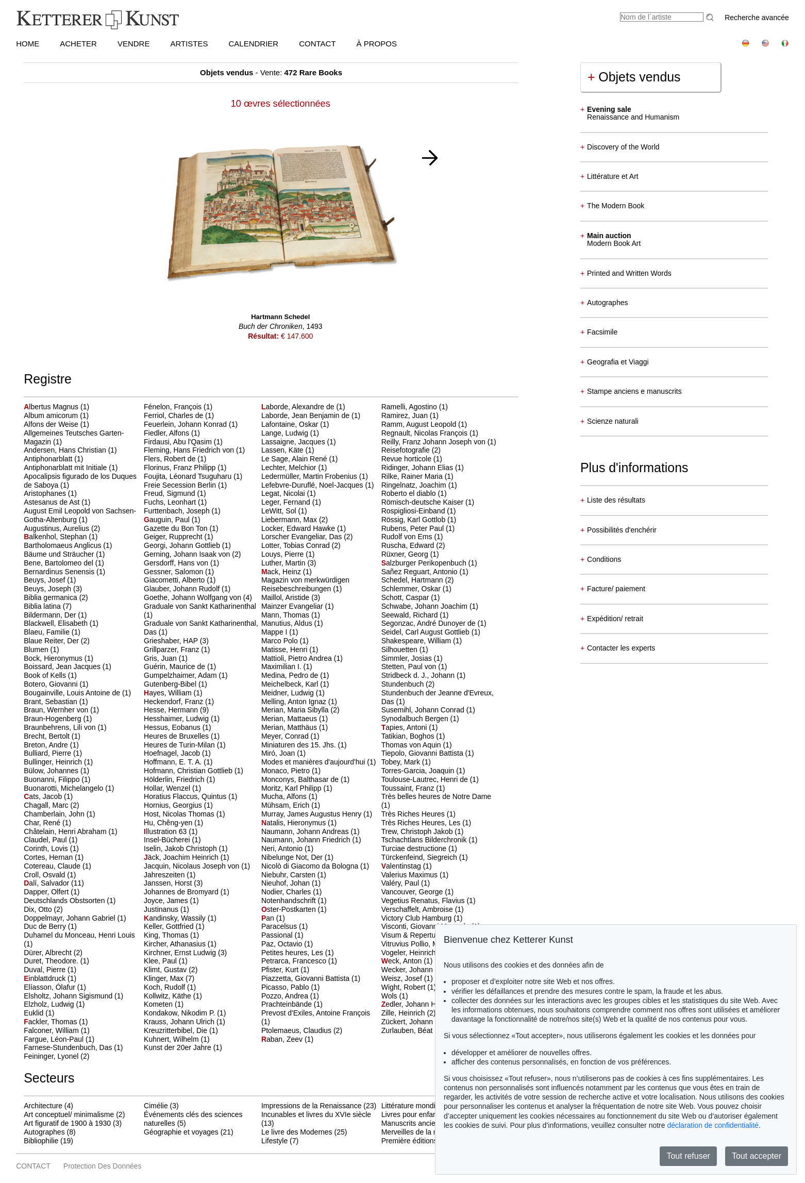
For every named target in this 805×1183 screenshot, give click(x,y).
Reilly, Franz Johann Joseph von (434, 442)
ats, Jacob (44, 796)
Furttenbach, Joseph (178, 511)
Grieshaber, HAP (172, 641)
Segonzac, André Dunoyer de (429, 623)
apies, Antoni (405, 727)
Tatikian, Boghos (409, 736)
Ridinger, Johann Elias (418, 467)
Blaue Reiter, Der (52, 641)
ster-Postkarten (289, 909)
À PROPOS (377, 43)
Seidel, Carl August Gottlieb (426, 632)
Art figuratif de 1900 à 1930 (67, 1123)
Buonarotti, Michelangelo (64, 788)
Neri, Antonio (283, 848)
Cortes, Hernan (49, 857)
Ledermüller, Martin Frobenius (310, 476)
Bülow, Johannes (52, 771)
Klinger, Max (165, 978)
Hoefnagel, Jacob (173, 753)
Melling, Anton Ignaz (294, 701)
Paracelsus (280, 926)
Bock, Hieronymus (54, 658)
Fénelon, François (174, 407)
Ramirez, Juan (405, 415)
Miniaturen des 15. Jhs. (299, 745)
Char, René (43, 823)
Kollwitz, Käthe (168, 996)
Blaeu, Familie (48, 632)
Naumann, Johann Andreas (306, 831)
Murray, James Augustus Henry (312, 814)
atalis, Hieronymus (294, 823)
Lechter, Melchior (289, 467)
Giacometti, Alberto (175, 580)
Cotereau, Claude (53, 866)
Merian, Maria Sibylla (296, 710)
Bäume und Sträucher (60, 554)
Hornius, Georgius (174, 805)
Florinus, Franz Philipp (180, 467)
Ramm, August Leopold (419, 424)
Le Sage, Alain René (295, 459)
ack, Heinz (282, 572)
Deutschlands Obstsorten (65, 900)
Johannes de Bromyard (182, 892)
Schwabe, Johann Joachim (425, 606)
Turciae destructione (414, 848)
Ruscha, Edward (409, 545)
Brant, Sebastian (51, 701)
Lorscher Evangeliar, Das (302, 536)
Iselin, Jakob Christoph (181, 848)
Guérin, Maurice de (175, 666)
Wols (390, 996)
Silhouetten (400, 649)
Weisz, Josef (402, 978)
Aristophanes (46, 493)
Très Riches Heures (414, 814)
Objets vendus (634, 77)
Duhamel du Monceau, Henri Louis (79, 935)
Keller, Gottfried (169, 926)
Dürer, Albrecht (49, 952)
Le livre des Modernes (296, 1132)
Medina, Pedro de (290, 675)
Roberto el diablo (409, 493)
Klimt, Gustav (166, 969)
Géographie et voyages (181, 1132)
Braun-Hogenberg (53, 718)
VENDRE (134, 43)
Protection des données (102, 1166)
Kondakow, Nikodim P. (180, 1013)
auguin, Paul (168, 519)
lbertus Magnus (52, 407)
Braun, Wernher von (57, 710)
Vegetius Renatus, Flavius (424, 900)
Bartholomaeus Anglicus (63, 545)
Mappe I (275, 632)
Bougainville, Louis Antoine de (73, 693)
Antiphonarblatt (49, 459)
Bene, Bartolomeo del (59, 563)
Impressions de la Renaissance (311, 1106)
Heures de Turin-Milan (180, 745)
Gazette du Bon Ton (176, 528)
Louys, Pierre (283, 554)
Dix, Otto (39, 909)
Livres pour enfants (412, 1114)
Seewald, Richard (410, 615)
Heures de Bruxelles (177, 736)
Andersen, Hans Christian (66, 450)
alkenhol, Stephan (56, 536)
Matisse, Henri (285, 649)
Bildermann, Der (51, 615)
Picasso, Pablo (286, 987)
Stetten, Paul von (410, 666)
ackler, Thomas (51, 1022)
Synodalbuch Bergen (415, 718)
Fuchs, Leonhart (171, 502)
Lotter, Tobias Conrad (296, 545)
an (268, 918)
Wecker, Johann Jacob (418, 969)
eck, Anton (402, 961)
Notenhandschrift (289, 900)
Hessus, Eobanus (173, 727)
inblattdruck (46, 978)
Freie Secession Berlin (181, 485)
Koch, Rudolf (165, 987)
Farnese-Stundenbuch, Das (69, 1047)
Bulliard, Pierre (48, 753)
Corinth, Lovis (47, 848)
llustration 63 (166, 831)
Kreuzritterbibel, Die (176, 1030)
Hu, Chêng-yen (169, 823)
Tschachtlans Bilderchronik (425, 840)
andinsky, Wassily (176, 918)
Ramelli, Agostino (410, 407)
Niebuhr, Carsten (289, 875)
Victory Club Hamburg (417, 918)
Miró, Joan (279, 753)
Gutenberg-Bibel (171, 684)
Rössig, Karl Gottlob (414, 519)
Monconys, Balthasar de (301, 779)
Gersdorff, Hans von (177, 563)
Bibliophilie (41, 1141)
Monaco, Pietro (286, 771)
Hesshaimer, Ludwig (177, 718)
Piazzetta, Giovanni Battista (306, 978)
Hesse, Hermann (172, 710)
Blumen (37, 649)
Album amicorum (52, 415)
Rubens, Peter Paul (413, 528)
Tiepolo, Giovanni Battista (423, 753)
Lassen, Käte (283, 450)
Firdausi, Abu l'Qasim (179, 442)
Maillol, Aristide (286, 597)
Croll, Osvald (45, 875)
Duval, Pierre (46, 969)
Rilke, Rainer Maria (413, 476)
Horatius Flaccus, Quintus (186, 796)
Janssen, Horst (169, 883)
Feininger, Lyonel (52, 1056)
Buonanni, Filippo (52, 779)
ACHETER (78, 43)
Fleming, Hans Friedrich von (190, 450)
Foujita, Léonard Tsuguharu (188, 476)
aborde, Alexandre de (299, 407)
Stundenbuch (403, 684)
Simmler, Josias (407, 658)
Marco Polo (280, 641)
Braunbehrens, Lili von (60, 727)
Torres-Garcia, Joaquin (419, 771)
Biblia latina (43, 606)
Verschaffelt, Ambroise (418, 909)
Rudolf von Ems (407, 536)
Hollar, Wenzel (168, 788)
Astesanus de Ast (52, 502)
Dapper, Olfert (47, 892)
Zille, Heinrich (404, 1013)
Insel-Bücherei (168, 840)
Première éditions (409, 1141)
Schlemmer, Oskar (412, 589)
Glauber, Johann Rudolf (183, 589)
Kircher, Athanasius (176, 944)
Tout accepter (756, 1156)
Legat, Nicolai (284, 493)
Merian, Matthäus (290, 727)
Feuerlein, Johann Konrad (186, 424)
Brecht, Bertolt (48, 736)
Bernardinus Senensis (60, 572)
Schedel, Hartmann (413, 580)
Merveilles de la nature (417, 1132)
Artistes (189, 43)
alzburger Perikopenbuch (424, 563)
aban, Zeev (283, 1039)
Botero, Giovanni (51, 684)
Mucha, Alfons (285, 796)
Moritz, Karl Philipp (292, 788)
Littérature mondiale (413, 1106)
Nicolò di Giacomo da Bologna (310, 866)
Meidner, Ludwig (288, 693)
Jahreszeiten (165, 875)
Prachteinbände (287, 1004)
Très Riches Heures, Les (421, 823)
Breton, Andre (47, 745)
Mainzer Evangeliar (293, 606)
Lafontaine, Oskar (290, 424)
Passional (278, 935)
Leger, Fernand (286, 502)
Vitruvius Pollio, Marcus (419, 944)
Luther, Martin (284, 563)
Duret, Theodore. (52, 961)
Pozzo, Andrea (285, 996)
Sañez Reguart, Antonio (420, 572)
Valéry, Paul (401, 883)
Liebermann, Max (290, 519)
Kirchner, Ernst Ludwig (181, 952)
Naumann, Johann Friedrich (307, 840)
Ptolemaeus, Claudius (297, 1030)
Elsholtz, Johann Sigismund (69, 996)
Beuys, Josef (45, 580)
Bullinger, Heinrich (54, 762)
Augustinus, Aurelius (57, 528)
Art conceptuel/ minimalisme (69, 1114)
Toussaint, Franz (409, 788)
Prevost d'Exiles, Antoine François (315, 1013)
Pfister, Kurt (280, 969)
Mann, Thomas (286, 615)
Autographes (44, 1132)
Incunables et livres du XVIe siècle (316, 1114)
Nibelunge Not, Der (293, 857)
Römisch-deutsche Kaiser (423, 502)
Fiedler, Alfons (167, 433)
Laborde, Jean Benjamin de (306, 415)
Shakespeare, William (417, 641)
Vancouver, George (413, 892)
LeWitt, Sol (279, 511)
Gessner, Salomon (174, 572)
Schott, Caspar (406, 597)
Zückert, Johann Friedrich (423, 1022)
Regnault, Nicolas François (425, 433)
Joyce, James (167, 900)
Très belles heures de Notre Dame (436, 796)
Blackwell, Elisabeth (57, 623)
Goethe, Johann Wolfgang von (193, 597)
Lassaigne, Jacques (294, 442)
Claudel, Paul (46, 840)
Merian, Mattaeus (290, 718)
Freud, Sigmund (170, 493)
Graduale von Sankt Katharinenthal (200, 606)
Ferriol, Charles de (174, 415)
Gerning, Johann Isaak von (188, 554)
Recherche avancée (757, 17)
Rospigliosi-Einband (414, 511)
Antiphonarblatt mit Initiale (66, 467)
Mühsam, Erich (286, 805)
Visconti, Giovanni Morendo (426, 926)
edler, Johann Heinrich (420, 1004)
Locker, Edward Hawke (299, 528)
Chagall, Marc (47, 805)
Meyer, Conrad (286, 736)
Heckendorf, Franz (174, 701)
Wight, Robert (404, 987)
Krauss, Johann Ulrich (180, 1022)
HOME (27, 43)
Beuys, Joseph (48, 589)
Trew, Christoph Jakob (418, 831)
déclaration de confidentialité (712, 1125)
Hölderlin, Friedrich (175, 779)
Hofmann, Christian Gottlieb (189, 771)
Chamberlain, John (55, 814)
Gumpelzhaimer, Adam (181, 675)
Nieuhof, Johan (286, 883)
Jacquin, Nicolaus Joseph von (192, 866)
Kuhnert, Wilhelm (172, 1039)
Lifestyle (274, 1141)
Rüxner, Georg (405, 554)
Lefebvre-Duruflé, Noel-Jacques (313, 485)
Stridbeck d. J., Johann (419, 675)
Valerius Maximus (410, 875)
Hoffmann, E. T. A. (174, 762)
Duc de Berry (46, 926)
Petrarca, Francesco (294, 961)
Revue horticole (407, 459)
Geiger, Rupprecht (174, 536)
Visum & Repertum (412, 935)
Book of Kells (46, 675)
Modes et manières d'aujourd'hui (314, 762)
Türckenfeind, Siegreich (420, 857)
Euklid (34, 1013)
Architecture (43, 1106)
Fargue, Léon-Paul (55, 1039)
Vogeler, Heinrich (409, 952)
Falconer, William (52, 1030)
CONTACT (317, 43)
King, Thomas (167, 935)
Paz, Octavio (282, 944)
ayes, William (168, 693)
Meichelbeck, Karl (290, 684)
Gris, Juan (161, 658)
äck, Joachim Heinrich (182, 857)
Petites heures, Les (293, 952)
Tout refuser (688, 1156)
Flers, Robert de (170, 459)
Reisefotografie (406, 450)
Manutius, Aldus (287, 623)
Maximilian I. (282, 666)
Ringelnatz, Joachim (414, 485)
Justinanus (162, 909)
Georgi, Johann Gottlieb (183, 545)
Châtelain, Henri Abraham (66, 831)
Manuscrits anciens (412, 1123)
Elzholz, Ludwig (50, 1004)
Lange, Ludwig (285, 433)
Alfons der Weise (52, 424)
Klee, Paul (161, 961)
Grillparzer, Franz (172, 649)
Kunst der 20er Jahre (178, 1047)
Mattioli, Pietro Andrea (297, 658)
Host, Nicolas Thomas (180, 814)
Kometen (159, 1004)
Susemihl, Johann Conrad (423, 710)
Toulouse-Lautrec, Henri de (425, 779)
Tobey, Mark (401, 762)
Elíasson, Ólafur (50, 987)
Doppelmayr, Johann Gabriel (70, 918)
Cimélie (156, 1106)
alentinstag (402, 866)
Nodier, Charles (287, 892)
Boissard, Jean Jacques (63, 666)
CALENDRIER (254, 43)
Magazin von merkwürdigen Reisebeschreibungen (305, 584)
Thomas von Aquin (412, 745)
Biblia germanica (51, 597)
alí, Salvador (47, 883)
